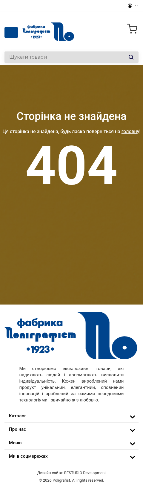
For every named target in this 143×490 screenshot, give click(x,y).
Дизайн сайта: (71, 473)
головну (130, 131)
